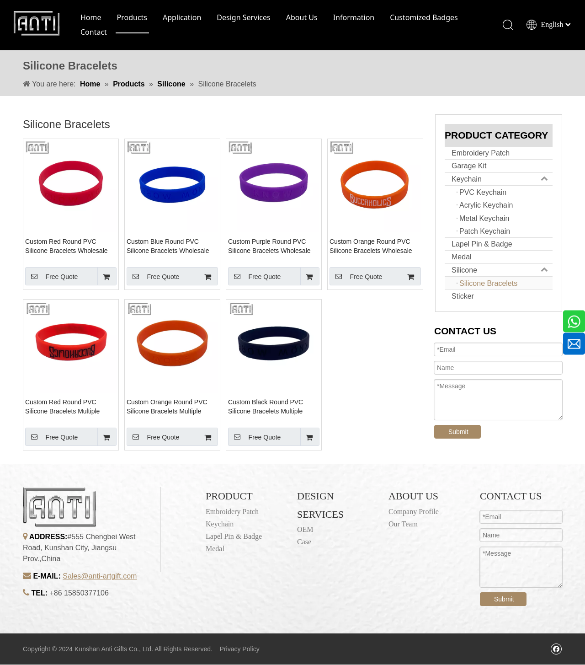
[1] (160, 530)
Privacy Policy (240, 649)
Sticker (463, 296)
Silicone (502, 270)
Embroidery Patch (481, 153)
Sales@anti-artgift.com (100, 577)
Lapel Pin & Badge (482, 244)
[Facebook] (556, 649)
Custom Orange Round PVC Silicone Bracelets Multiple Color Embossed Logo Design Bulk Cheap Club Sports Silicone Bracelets (169, 407)
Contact (94, 32)
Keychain (502, 179)
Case (304, 543)
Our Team (403, 524)
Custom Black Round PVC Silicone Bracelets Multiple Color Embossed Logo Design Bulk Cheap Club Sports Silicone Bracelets (270, 407)
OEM (305, 530)
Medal (462, 258)
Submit (458, 432)
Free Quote (51, 277)
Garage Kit (469, 167)
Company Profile (413, 512)
